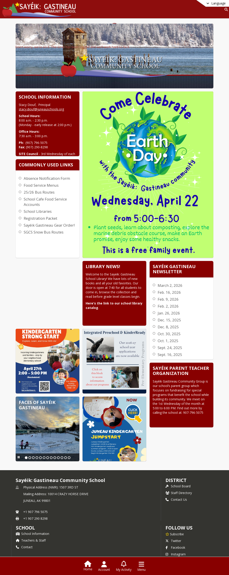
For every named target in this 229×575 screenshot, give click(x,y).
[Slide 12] (64, 418)
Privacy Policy (178, 547)
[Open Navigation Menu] (141, 566)
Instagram (175, 541)
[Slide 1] (25, 418)
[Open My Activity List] (123, 566)
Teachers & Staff (31, 527)
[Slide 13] (44, 422)
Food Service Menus (118, 155)
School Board (178, 473)
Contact (24, 534)
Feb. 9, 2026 (98, 281)
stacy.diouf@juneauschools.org (41, 109)
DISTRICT (176, 467)
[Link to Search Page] (225, 9)
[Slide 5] (39, 418)
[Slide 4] (35, 418)
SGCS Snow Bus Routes (121, 207)
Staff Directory (178, 479)
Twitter (173, 527)
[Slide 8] (50, 418)
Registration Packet (118, 188)
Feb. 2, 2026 (98, 288)
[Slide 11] (60, 418)
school (25, 514)
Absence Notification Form (124, 148)
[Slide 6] (43, 418)
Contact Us (176, 486)
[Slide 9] (53, 418)
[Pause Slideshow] (18, 422)
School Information (32, 520)
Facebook (175, 534)
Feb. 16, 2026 (99, 274)
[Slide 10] (57, 418)
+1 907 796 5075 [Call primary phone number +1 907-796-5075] (35, 498)
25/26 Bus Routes (116, 162)
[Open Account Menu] (104, 566)
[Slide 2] (28, 418)
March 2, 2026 (100, 267)
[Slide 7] (46, 418)
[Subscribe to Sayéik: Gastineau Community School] (174, 520)
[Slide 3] (32, 418)
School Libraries (115, 181)
